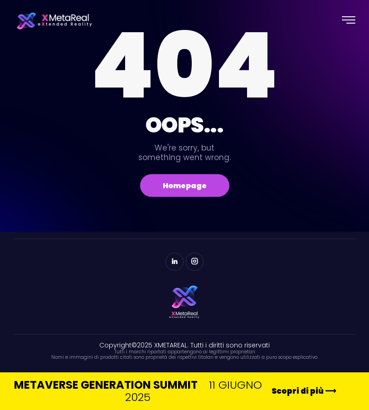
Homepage (185, 186)
